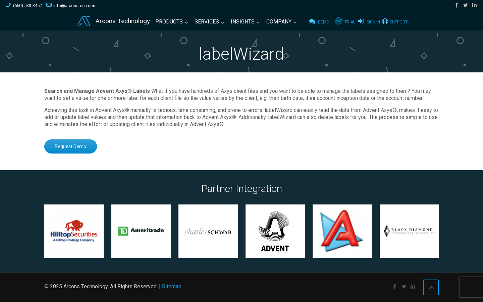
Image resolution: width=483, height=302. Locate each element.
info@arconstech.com (75, 5)
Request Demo (70, 146)
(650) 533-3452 (27, 5)
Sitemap (171, 286)
